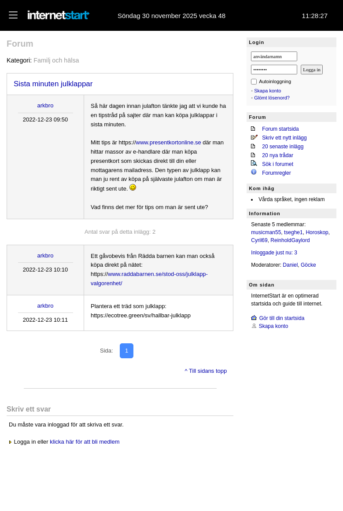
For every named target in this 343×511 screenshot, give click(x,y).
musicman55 (266, 232)
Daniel (290, 265)
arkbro (45, 105)
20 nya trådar (277, 155)
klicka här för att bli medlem (84, 441)
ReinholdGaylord (290, 240)
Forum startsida (280, 129)
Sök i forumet (277, 164)
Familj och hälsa (56, 60)
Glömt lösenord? (272, 97)
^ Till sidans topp (206, 371)
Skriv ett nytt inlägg (284, 138)
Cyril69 (259, 240)
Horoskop (317, 232)
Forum (20, 43)
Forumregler (276, 173)
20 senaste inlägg (282, 146)
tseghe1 (293, 232)
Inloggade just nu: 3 (274, 253)
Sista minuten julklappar (53, 84)
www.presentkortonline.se (168, 142)
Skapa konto (267, 90)
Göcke (308, 265)
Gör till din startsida (282, 318)
